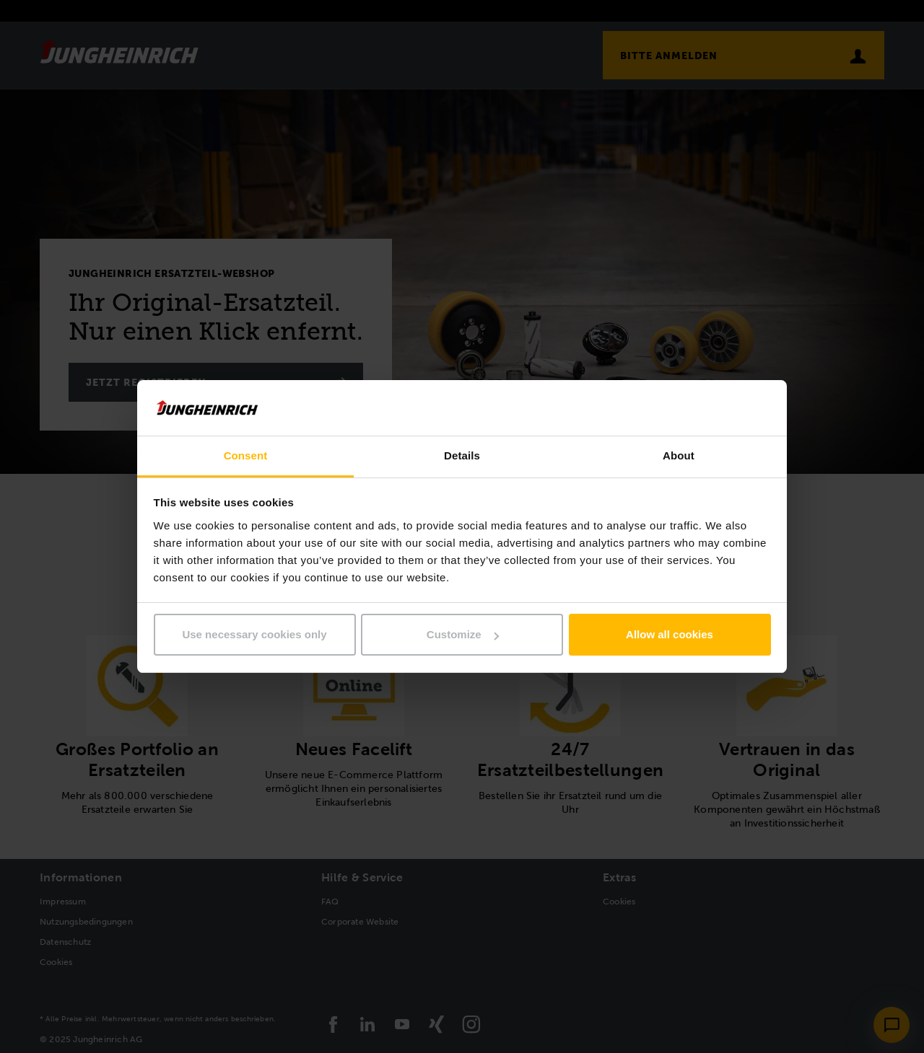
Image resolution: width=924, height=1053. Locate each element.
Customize (463, 634)
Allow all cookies (669, 634)
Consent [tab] (246, 455)
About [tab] (678, 455)
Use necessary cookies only (254, 634)
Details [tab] (462, 455)
